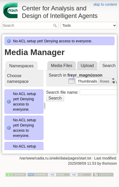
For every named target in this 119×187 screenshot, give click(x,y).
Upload (87, 65)
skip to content (105, 4)
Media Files (61, 65)
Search (55, 25)
